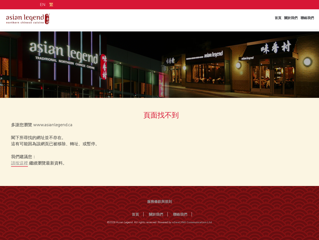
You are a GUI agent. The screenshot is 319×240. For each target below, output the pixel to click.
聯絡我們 (305, 20)
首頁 (271, 20)
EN (42, 4)
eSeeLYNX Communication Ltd (192, 222)
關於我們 (287, 20)
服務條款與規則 (159, 201)
